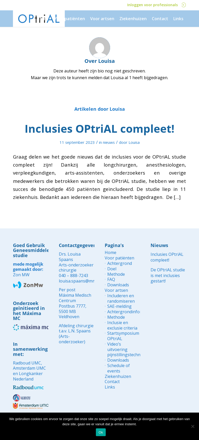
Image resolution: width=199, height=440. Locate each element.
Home (110, 252)
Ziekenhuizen (118, 376)
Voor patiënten (119, 258)
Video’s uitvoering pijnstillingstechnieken (123, 349)
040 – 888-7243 (73, 275)
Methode (116, 274)
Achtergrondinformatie (123, 312)
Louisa (134, 142)
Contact (112, 381)
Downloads (118, 285)
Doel (111, 269)
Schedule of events (118, 368)
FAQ (111, 279)
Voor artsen (116, 290)
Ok (100, 432)
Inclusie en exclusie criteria (122, 325)
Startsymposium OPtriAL (123, 336)
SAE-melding (119, 306)
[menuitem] (42, 18)
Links (110, 387)
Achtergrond (119, 263)
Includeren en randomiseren (121, 298)
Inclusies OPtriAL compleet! (99, 128)
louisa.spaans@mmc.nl (80, 281)
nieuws (109, 142)
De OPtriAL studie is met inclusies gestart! (168, 275)
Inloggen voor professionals (156, 4)
